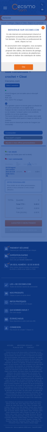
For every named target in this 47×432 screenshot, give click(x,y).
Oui (23, 67)
